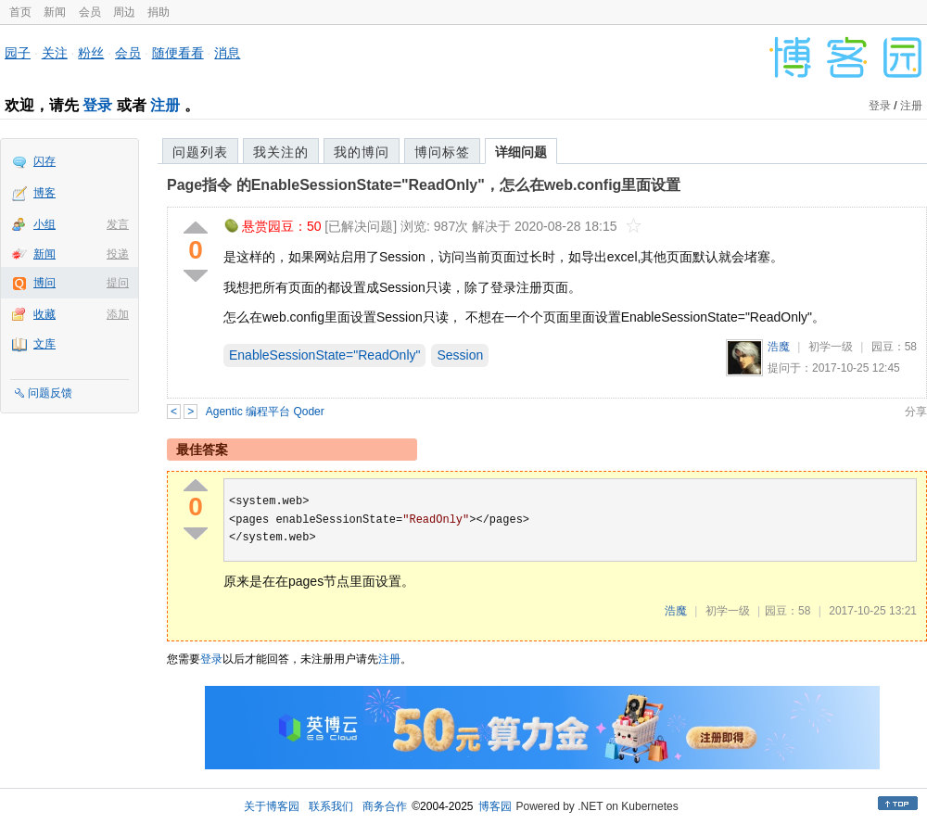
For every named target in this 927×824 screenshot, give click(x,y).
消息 (227, 52)
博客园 (495, 806)
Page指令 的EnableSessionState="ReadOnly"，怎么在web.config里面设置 (423, 185)
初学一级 (830, 346)
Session (460, 355)
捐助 (158, 12)
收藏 (44, 314)
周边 (124, 12)
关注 (55, 52)
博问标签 (442, 152)
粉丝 (91, 52)
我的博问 (361, 152)
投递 (118, 253)
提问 (118, 282)
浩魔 (779, 346)
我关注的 (281, 152)
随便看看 (178, 52)
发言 (118, 224)
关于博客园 (271, 806)
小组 (44, 224)
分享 (916, 411)
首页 (20, 12)
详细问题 (521, 152)
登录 (97, 105)
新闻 (55, 12)
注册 (165, 105)
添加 (118, 314)
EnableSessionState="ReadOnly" (324, 355)
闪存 (44, 161)
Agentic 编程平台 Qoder (265, 411)
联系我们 (331, 806)
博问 (44, 282)
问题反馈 (50, 393)
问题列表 (200, 152)
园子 (18, 52)
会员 (90, 12)
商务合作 (384, 806)
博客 (44, 192)
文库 (44, 343)
